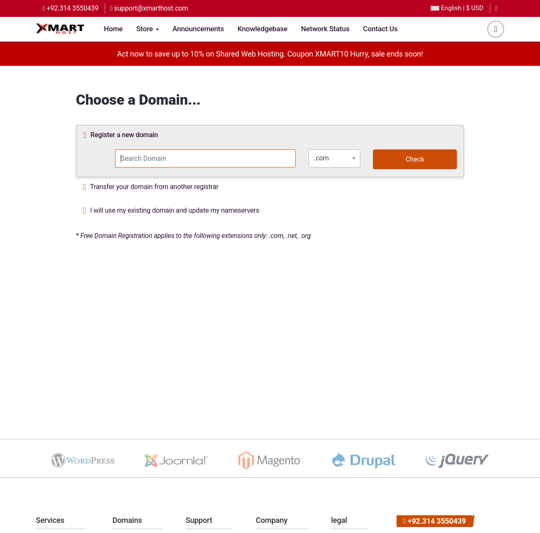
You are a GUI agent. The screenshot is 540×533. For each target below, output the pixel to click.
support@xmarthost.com (149, 8)
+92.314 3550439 (70, 8)
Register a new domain (120, 135)
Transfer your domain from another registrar (151, 187)
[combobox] (334, 158)
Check (414, 159)
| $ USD (457, 8)
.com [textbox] (321, 158)
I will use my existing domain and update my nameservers (171, 211)
